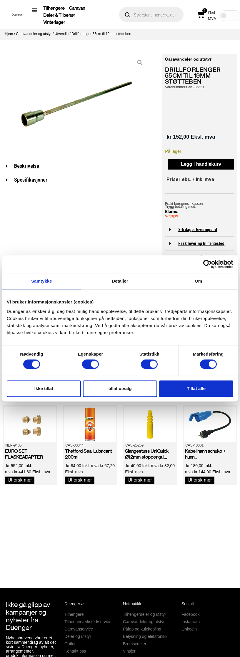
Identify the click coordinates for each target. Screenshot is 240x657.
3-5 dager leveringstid (197, 229)
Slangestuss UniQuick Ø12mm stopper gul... (147, 453)
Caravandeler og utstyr (33, 34)
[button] (199, 230)
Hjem (9, 34)
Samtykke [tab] (41, 280)
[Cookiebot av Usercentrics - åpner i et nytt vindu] (207, 264)
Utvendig (62, 34)
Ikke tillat (43, 388)
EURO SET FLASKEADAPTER (24, 453)
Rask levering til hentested (201, 243)
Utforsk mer (20, 479)
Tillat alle (196, 388)
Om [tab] (198, 280)
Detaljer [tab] (120, 280)
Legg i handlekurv (201, 164)
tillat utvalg (119, 388)
